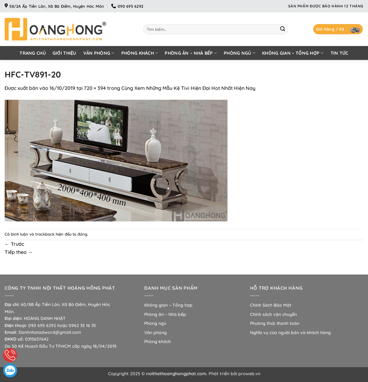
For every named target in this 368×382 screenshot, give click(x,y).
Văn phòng (99, 53)
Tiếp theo (19, 252)
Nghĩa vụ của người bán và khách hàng (290, 332)
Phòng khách (139, 53)
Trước (14, 244)
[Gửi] (282, 29)
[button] (338, 29)
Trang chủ (32, 53)
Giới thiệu (64, 53)
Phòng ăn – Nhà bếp (191, 53)
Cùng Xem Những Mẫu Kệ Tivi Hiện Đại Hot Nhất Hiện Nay (188, 88)
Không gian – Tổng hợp (293, 53)
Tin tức (340, 53)
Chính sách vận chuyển (273, 314)
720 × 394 (95, 88)
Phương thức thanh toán (274, 323)
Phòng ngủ (239, 53)
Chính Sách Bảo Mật (270, 305)
